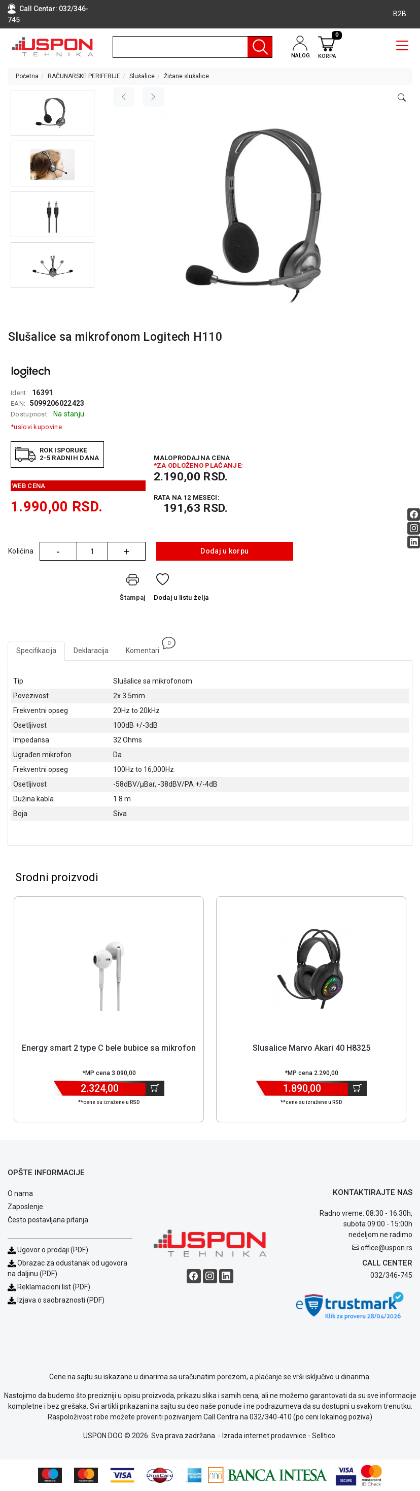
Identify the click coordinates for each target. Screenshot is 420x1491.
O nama (20, 1193)
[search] (192, 47)
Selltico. (324, 1436)
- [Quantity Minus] (58, 551)
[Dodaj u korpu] (155, 1088)
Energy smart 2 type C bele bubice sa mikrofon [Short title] (109, 1048)
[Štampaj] (132, 589)
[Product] (109, 968)
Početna (27, 76)
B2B (399, 14)
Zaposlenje (25, 1207)
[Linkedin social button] (413, 541)
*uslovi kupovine (36, 427)
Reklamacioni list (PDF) (49, 1287)
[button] (53, 113)
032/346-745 (391, 1275)
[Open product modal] (402, 98)
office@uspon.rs (386, 1248)
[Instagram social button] (413, 528)
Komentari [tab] (147, 648)
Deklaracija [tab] (91, 650)
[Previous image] (123, 97)
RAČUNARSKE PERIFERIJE (84, 76)
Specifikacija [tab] (36, 650)
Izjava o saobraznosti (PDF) (60, 1300)
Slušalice (142, 76)
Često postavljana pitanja (48, 1220)
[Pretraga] (260, 47)
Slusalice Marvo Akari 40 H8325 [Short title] (311, 1048)
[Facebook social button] (413, 514)
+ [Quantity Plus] (126, 551)
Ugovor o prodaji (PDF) (48, 1250)
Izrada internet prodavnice (264, 1436)
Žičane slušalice (186, 76)
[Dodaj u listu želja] (181, 589)
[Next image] (153, 97)
